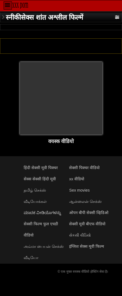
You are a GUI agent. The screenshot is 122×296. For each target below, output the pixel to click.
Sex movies (79, 190)
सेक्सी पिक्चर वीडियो (84, 168)
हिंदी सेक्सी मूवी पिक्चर (41, 168)
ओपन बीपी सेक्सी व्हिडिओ (89, 212)
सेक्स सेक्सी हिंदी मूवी (40, 179)
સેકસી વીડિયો (80, 235)
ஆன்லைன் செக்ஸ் (85, 201)
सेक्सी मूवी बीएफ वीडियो (87, 224)
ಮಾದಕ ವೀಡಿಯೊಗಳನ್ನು (42, 212)
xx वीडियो (76, 179)
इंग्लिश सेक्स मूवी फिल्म (86, 246)
